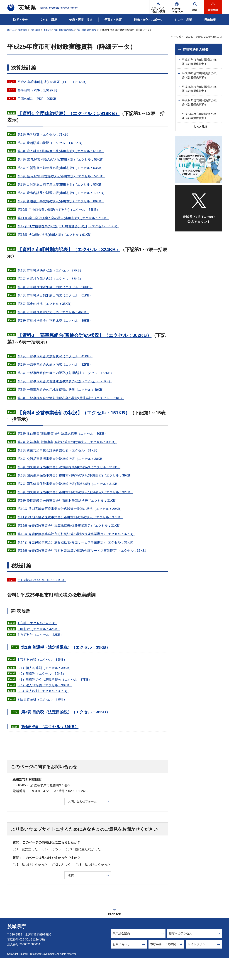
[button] (177, 7)
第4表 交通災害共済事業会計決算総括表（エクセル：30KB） (61, 459)
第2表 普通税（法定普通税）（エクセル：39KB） (65, 647)
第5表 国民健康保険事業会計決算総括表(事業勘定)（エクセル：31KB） (69, 467)
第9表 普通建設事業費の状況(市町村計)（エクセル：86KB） (61, 201)
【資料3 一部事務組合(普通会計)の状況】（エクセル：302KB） (85, 335)
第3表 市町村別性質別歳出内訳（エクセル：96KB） (55, 287)
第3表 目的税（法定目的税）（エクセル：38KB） (65, 712)
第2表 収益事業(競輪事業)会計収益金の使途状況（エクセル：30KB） (67, 442)
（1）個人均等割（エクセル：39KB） (45, 668)
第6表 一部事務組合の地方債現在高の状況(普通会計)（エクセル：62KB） (71, 398)
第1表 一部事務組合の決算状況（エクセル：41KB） (55, 356)
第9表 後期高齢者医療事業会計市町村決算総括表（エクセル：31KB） (68, 500)
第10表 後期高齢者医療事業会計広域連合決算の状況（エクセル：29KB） (70, 509)
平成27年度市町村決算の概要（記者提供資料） (199, 61)
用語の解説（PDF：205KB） (38, 99)
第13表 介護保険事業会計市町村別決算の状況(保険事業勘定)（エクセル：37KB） (76, 534)
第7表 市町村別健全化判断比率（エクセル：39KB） (55, 320)
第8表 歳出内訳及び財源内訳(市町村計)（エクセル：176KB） (62, 193)
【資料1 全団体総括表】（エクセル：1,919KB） (69, 113)
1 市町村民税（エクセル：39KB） (42, 659)
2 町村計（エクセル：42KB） (39, 629)
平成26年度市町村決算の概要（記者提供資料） (199, 75)
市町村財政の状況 (64, 29)
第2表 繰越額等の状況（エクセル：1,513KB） (51, 143)
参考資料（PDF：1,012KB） (38, 90)
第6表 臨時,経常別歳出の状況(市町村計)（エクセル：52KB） (61, 176)
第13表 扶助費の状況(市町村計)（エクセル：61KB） (55, 234)
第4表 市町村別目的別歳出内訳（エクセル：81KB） (55, 295)
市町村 (47, 29)
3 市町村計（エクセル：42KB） (41, 635)
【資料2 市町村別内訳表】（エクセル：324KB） (69, 249)
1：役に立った (27, 849)
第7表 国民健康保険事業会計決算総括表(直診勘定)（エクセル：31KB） (69, 484)
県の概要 (35, 29)
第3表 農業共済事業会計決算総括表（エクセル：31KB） (58, 450)
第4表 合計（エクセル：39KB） (50, 726)
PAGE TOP (114, 914)
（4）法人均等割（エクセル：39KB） (45, 685)
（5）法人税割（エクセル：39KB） (43, 691)
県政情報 (23, 29)
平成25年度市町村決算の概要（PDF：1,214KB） (53, 82)
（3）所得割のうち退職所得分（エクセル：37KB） (55, 679)
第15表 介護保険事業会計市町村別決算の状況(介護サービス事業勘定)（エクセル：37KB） (83, 550)
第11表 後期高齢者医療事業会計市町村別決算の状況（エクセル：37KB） (70, 517)
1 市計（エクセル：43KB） (37, 623)
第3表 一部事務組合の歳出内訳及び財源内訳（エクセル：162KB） (66, 373)
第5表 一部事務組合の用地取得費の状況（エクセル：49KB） (61, 389)
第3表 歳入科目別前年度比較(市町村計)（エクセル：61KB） (61, 151)
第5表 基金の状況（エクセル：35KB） (45, 304)
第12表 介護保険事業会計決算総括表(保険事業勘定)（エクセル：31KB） (70, 525)
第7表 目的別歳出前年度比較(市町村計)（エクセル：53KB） (61, 184)
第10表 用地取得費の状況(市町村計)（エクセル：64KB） (59, 209)
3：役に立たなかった (85, 849)
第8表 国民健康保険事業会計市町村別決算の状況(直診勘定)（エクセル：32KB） (75, 492)
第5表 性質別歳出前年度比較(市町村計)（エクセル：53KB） (61, 168)
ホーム (11, 29)
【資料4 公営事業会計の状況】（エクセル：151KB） (74, 412)
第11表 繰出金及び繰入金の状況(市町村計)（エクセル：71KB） (63, 218)
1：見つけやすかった (32, 864)
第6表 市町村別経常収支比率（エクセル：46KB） (53, 312)
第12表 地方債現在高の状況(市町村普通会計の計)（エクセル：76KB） (68, 226)
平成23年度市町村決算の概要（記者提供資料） (199, 116)
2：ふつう (54, 849)
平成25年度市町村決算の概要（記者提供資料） (199, 88)
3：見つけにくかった (95, 864)
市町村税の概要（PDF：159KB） (42, 580)
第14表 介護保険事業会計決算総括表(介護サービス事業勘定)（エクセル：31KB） (76, 542)
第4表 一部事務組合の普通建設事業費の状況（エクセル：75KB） (65, 381)
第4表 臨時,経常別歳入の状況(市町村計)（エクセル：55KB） (61, 159)
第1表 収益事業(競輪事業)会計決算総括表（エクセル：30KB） (63, 433)
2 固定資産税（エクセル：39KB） (42, 699)
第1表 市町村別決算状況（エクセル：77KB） (50, 270)
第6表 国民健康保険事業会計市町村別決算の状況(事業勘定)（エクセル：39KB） (75, 475)
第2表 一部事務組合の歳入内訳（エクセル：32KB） (55, 364)
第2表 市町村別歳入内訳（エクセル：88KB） (50, 279)
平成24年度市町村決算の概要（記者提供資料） (199, 102)
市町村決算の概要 (87, 29)
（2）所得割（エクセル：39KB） (42, 673)
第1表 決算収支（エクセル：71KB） (44, 134)
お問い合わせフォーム (82, 801)
